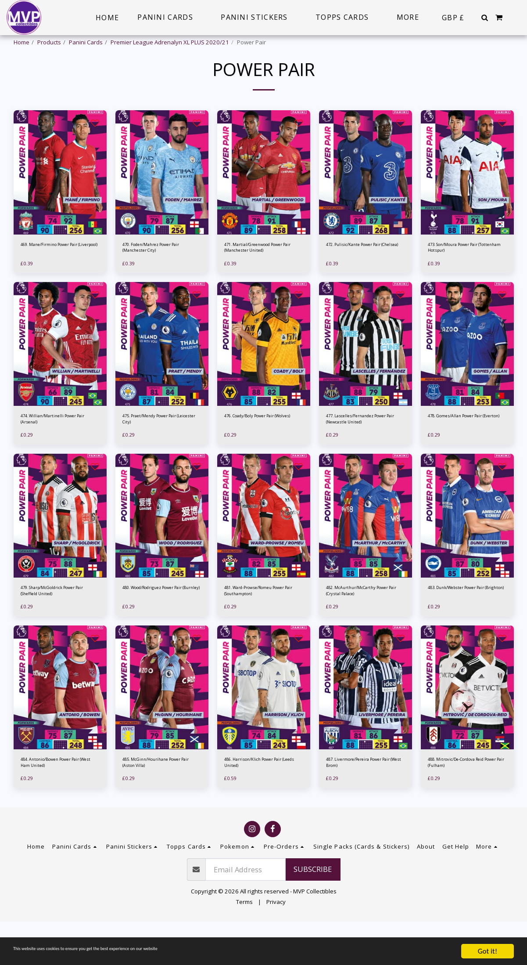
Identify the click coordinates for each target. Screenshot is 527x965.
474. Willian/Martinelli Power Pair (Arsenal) (59, 449)
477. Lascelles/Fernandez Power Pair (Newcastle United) (360, 450)
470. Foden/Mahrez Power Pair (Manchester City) (158, 272)
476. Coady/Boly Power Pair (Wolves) (261, 449)
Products (49, 42)
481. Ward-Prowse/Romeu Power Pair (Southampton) (259, 626)
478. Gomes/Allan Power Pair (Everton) (467, 449)
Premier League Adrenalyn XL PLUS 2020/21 (170, 42)
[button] (484, 17)
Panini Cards (86, 42)
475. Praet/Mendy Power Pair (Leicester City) (161, 449)
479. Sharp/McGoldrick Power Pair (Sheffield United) (59, 626)
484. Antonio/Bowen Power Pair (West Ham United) (57, 804)
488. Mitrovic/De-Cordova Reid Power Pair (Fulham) (462, 804)
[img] (60, 195)
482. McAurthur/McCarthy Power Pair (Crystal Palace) (362, 626)
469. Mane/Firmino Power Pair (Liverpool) (55, 272)
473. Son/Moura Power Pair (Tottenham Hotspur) (465, 272)
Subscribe (313, 912)
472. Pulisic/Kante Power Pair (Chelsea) (365, 272)
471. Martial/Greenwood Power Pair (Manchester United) (257, 273)
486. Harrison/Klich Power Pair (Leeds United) (259, 804)
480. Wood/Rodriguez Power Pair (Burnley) (161, 626)
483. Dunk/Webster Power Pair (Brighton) (463, 626)
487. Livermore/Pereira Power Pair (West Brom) (357, 804)
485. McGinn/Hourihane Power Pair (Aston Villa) (154, 804)
